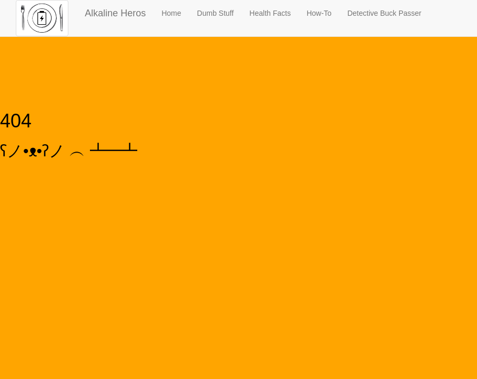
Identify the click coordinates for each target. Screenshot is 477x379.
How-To (319, 13)
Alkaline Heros (115, 13)
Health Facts (270, 13)
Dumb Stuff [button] (215, 13)
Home (171, 13)
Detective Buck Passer (384, 13)
